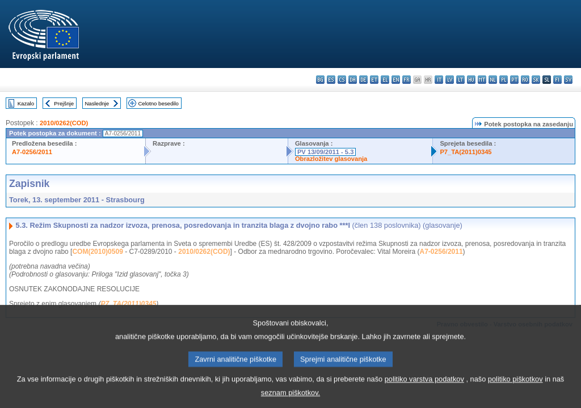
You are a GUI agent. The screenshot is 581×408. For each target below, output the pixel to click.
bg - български (320, 79)
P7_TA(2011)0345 (465, 151)
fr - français (406, 79)
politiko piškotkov (515, 388)
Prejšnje (64, 103)
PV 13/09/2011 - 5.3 (325, 151)
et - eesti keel (374, 79)
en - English (395, 79)
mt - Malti (482, 79)
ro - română (525, 79)
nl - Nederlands (493, 79)
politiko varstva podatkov (424, 388)
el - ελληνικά (385, 79)
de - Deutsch (363, 79)
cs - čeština (342, 79)
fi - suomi (557, 79)
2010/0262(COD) (64, 123)
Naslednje (97, 103)
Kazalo (26, 103)
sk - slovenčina (536, 79)
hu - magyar (471, 79)
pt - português (514, 79)
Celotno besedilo (158, 103)
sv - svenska (568, 79)
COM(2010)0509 (97, 252)
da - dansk (352, 79)
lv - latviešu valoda (449, 79)
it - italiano (439, 79)
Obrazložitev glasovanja (331, 158)
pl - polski (503, 79)
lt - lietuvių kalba (460, 79)
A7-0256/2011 (32, 151)
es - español (331, 79)
